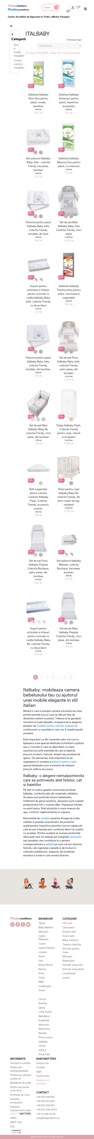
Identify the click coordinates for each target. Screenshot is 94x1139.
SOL (12, 1126)
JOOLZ (42, 1050)
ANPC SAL (16, 1122)
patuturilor (75, 836)
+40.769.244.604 (45, 1096)
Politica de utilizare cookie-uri (20, 1077)
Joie (41, 960)
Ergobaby (44, 1020)
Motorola (44, 1024)
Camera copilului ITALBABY (19, 64)
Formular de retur (20, 1094)
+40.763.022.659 (45, 1101)
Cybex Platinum (43, 938)
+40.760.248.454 (45, 1105)
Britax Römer (46, 964)
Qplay (42, 1007)
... (59, 677)
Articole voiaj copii (72, 964)
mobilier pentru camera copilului (55, 725)
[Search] (47, 7)
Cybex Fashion (47, 947)
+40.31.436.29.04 (45, 1113)
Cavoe (42, 943)
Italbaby (43, 1041)
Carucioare (68, 927)
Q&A (39, 1071)
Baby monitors (70, 940)
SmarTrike (44, 1054)
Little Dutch (45, 1011)
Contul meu (42, 1075)
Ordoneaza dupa (74, 40)
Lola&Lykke (45, 986)
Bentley (43, 1003)
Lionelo (43, 952)
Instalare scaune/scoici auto (20, 1110)
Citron (42, 1045)
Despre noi (42, 1063)
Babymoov (44, 1028)
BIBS (41, 981)
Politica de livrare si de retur (19, 1089)
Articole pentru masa (70, 950)
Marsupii (67, 956)
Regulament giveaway (43, 1082)
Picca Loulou (46, 1037)
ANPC (13, 1118)
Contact (40, 1067)
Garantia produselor (16, 1101)
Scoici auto (68, 936)
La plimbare (69, 973)
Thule (42, 977)
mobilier (45, 818)
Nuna (41, 956)
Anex (41, 973)
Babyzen (43, 931)
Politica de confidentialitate (19, 1069)
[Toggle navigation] (85, 9)
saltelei (50, 844)
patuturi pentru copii (63, 761)
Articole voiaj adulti (73, 969)
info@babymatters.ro (47, 1118)
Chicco (42, 999)
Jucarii (66, 977)
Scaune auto (69, 931)
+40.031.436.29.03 (46, 1109)
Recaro (42, 969)
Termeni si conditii (20, 1063)
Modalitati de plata (20, 1082)
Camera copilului (71, 944)
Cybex (42, 923)
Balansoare (68, 960)
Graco (42, 990)
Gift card (67, 923)
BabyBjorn (44, 1016)
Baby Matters (46, 927)
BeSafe (43, 1033)
